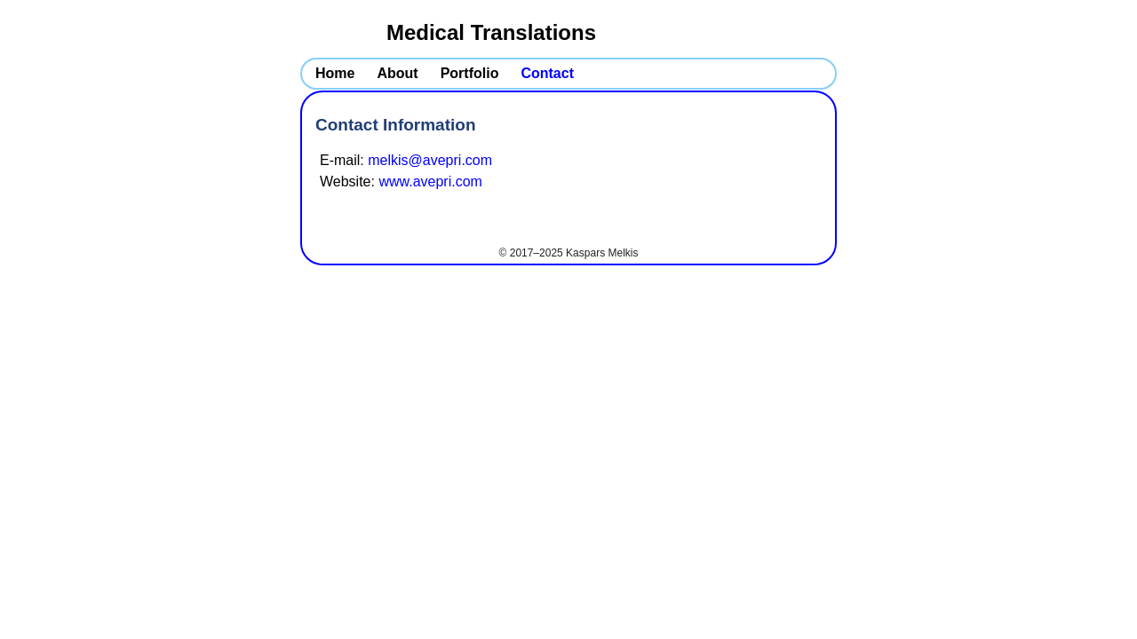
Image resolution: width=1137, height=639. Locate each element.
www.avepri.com (429, 181)
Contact (547, 73)
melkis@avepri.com (430, 160)
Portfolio (470, 73)
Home (334, 73)
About (397, 73)
